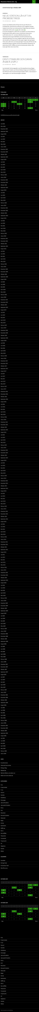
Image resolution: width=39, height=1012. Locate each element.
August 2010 (3, 582)
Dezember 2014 (4, 450)
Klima (2, 807)
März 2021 (3, 261)
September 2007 (4, 672)
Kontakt (17, 115)
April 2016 (3, 411)
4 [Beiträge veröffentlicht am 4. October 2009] (35, 99)
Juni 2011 (3, 557)
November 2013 (4, 483)
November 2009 (4, 605)
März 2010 (3, 595)
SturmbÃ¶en (3, 833)
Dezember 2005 (4, 725)
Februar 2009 (4, 628)
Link (2, 810)
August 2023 (3, 190)
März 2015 (3, 442)
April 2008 (3, 654)
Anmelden (3, 860)
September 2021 (4, 246)
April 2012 (3, 531)
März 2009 (3, 626)
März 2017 (3, 383)
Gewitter (3, 795)
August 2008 (3, 643)
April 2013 (3, 501)
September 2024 (4, 157)
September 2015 (4, 429)
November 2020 (4, 271)
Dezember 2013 (4, 480)
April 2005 (3, 745)
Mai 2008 (3, 651)
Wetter (2, 851)
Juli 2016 (3, 404)
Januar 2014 (3, 478)
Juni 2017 (3, 376)
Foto (2, 784)
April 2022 (3, 228)
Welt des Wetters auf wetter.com (8, 773)
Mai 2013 (3, 498)
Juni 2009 (3, 618)
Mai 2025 (3, 141)
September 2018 (4, 338)
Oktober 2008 (4, 638)
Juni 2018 (3, 345)
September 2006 (4, 702)
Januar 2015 (3, 447)
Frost (2, 790)
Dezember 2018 (4, 330)
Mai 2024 (3, 167)
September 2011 (4, 549)
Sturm (2, 830)
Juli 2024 (3, 162)
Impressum (8, 115)
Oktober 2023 (4, 185)
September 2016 (4, 399)
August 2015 (3, 432)
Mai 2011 (3, 559)
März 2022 (3, 230)
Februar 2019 (4, 325)
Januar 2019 (3, 327)
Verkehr (2, 848)
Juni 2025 (3, 139)
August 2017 (3, 371)
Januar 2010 (3, 600)
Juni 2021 (3, 253)
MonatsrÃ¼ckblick (5, 815)
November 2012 (4, 513)
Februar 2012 (4, 536)
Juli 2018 (3, 343)
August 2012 (3, 521)
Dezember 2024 (4, 149)
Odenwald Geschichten (6, 765)
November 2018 (4, 332)
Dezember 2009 (4, 603)
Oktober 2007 (4, 669)
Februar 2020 (4, 294)
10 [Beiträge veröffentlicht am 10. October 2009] (30, 101)
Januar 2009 (3, 631)
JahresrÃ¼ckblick (5, 802)
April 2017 (3, 381)
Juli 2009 (3, 615)
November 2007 (4, 666)
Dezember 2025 (4, 128)
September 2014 (4, 457)
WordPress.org (4, 868)
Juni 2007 (3, 679)
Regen (2, 820)
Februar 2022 (4, 233)
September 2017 (4, 368)
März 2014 (3, 473)
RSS (25, 29)
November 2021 (4, 241)
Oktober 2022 (4, 213)
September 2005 (4, 733)
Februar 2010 (4, 598)
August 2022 (3, 218)
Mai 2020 (3, 287)
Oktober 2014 (4, 455)
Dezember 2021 (4, 238)
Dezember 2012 (4, 511)
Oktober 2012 (4, 516)
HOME (2, 115)
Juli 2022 (3, 220)
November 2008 (4, 636)
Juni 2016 (3, 406)
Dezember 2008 (4, 633)
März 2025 (3, 144)
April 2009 (3, 623)
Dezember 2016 (4, 391)
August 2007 (3, 674)
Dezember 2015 (4, 422)
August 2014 (3, 460)
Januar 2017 (3, 389)
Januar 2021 (3, 266)
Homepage (5, 13)
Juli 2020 (3, 281)
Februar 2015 (4, 445)
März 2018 (3, 353)
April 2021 (3, 258)
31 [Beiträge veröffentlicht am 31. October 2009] (30, 108)
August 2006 (3, 705)
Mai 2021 (3, 256)
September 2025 (4, 131)
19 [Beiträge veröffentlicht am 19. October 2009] (3, 106)
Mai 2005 (3, 743)
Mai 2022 (3, 225)
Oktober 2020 (4, 274)
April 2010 (3, 593)
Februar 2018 (4, 355)
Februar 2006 (4, 720)
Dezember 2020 (4, 269)
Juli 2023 (3, 192)
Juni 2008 (3, 649)
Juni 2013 (3, 496)
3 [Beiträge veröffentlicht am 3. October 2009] (30, 99)
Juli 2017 (3, 373)
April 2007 (3, 684)
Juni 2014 (3, 465)
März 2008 (3, 656)
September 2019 (4, 307)
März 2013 (3, 503)
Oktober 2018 (4, 335)
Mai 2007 (3, 682)
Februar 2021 (4, 264)
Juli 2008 (3, 646)
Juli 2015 (3, 434)
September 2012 (4, 519)
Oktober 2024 (4, 154)
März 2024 (3, 172)
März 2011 (3, 564)
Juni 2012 (3, 526)
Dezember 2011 (4, 542)
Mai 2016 (3, 409)
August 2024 (3, 159)
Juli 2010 (3, 585)
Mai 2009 (3, 621)
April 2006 (3, 715)
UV (1, 843)
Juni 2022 (3, 223)
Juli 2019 (3, 312)
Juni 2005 (3, 740)
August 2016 (3, 401)
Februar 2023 (4, 202)
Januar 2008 (3, 661)
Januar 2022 (3, 236)
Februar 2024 (4, 174)
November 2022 (4, 210)
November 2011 (4, 544)
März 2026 (3, 126)
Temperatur (5, 56)
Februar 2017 (4, 386)
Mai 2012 (3, 529)
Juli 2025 (3, 136)
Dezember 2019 (4, 299)
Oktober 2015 (4, 427)
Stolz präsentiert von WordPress (7, 1010)
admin (14, 21)
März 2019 (3, 322)
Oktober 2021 (4, 243)
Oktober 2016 (4, 396)
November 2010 (4, 575)
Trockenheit (3, 838)
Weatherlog (3, 770)
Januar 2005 (3, 753)
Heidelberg (3, 797)
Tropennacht (3, 841)
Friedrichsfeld (4, 787)
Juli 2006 (3, 707)
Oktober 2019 (4, 304)
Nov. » (36, 110)
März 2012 (3, 534)
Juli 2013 (3, 493)
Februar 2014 (4, 475)
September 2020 (4, 276)
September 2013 (4, 488)
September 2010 (4, 580)
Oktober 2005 (4, 730)
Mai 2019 (3, 317)
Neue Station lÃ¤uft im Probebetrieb (17, 17)
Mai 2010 (3, 590)
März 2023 (3, 200)
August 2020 (3, 279)
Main (5, 115)
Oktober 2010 (4, 577)
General (2, 792)
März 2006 (3, 717)
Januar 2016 (3, 419)
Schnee (2, 823)
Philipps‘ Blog (4, 768)
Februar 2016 (4, 417)
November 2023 (4, 182)
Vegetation (3, 846)
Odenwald (3, 818)
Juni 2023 (3, 195)
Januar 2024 (3, 177)
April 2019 (3, 320)
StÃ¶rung (3, 828)
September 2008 (4, 641)
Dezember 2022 (4, 208)
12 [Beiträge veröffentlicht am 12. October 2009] (3, 104)
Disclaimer (13, 115)
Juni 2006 (3, 710)
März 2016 (3, 414)
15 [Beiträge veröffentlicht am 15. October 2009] (19, 104)
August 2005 (3, 735)
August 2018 (3, 340)
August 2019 (3, 309)
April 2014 (3, 470)
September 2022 (4, 215)
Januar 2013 (3, 508)
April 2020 (3, 289)
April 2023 (3, 197)
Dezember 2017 (4, 360)
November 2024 (4, 151)
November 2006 (4, 697)
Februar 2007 (4, 689)
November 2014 (4, 452)
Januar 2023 (3, 205)
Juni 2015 (3, 437)
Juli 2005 (3, 738)
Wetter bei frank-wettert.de (7, 775)
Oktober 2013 (4, 485)
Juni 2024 (3, 164)
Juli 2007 (3, 677)
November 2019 (4, 302)
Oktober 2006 (4, 700)
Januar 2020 (3, 297)
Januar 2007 (3, 692)
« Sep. (2, 110)
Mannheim (3, 812)
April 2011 (3, 562)
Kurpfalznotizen (4, 762)
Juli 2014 (3, 462)
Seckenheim (3, 825)
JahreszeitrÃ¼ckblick (5, 805)
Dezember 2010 (4, 572)
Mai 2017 (3, 378)
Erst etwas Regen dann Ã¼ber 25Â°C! (17, 60)
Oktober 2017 (4, 366)
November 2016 (4, 394)
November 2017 (4, 363)
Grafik (16, 29)
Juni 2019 (3, 315)
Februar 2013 (4, 506)
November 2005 (4, 728)
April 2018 (3, 350)
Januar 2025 (3, 146)
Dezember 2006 (4, 694)
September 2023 (4, 187)
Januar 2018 (3, 358)
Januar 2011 (3, 570)
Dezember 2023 (4, 179)
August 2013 (3, 491)
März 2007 (3, 687)
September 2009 (4, 610)
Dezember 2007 (4, 664)
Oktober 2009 (4, 608)
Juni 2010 (3, 587)
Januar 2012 (3, 539)
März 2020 (3, 292)
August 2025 (3, 134)
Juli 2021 (3, 251)
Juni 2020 (3, 284)
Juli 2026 (3, 123)
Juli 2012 (3, 524)
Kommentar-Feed (5, 865)
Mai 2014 (3, 468)
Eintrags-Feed (4, 863)
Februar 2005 (4, 751)
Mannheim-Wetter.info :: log (9, 1)
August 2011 (3, 552)
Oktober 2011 (4, 547)
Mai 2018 (3, 348)
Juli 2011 (3, 554)
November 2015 (4, 424)
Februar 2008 (4, 659)
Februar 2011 (4, 567)
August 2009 (3, 613)
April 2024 (3, 169)
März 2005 (3, 748)
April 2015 (3, 440)
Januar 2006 (3, 723)
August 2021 (3, 248)
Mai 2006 (3, 712)
